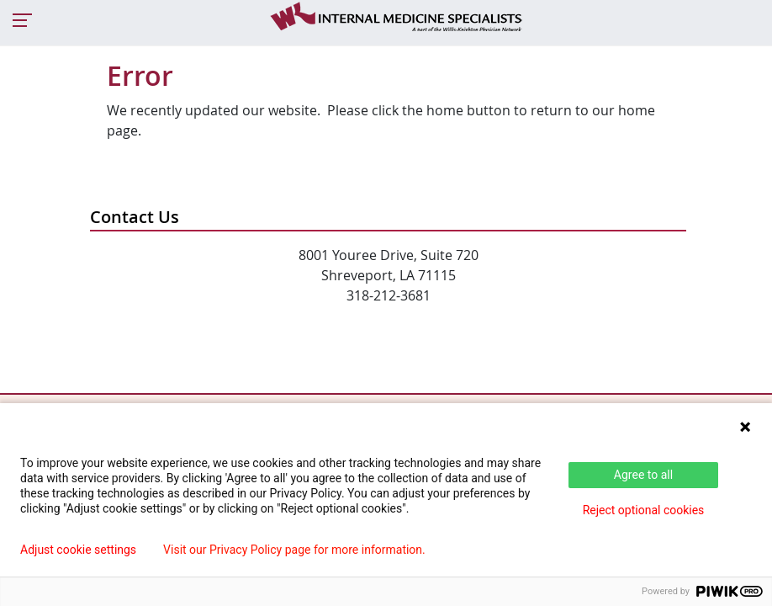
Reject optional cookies (644, 510)
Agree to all (643, 474)
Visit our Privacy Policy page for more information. (294, 549)
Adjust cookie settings (78, 549)
